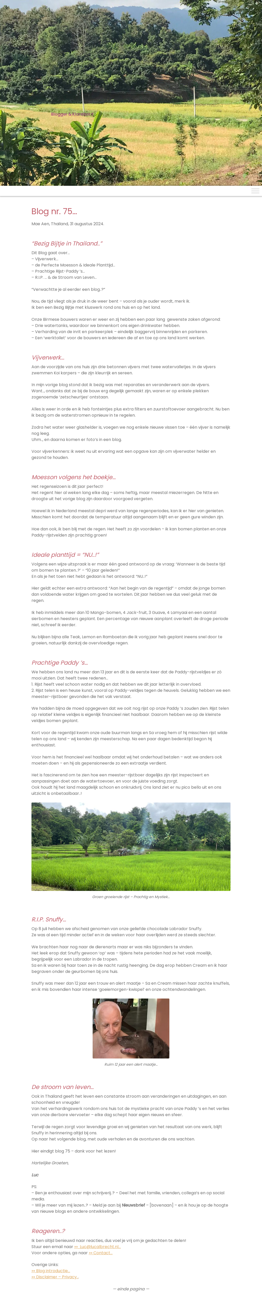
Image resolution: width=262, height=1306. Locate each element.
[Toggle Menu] (255, 190)
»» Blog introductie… (50, 1271)
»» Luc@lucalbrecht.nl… (97, 1247)
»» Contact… (101, 1253)
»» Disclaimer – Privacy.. (54, 1277)
